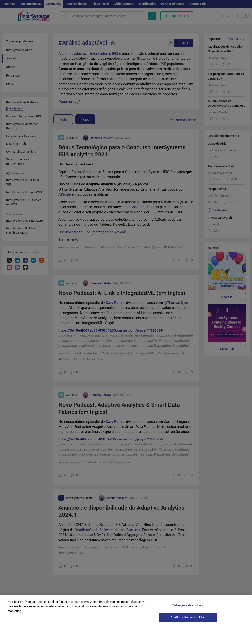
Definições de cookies (187, 608)
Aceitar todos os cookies (188, 620)
